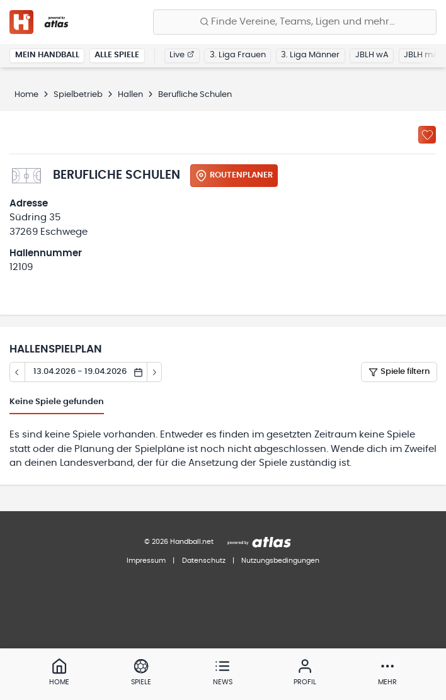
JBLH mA (421, 55)
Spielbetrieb (78, 95)
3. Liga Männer (310, 55)
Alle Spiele (116, 55)
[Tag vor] (155, 372)
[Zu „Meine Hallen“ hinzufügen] (427, 135)
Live (181, 55)
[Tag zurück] (17, 372)
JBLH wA (372, 55)
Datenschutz (204, 560)
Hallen (130, 95)
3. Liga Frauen (238, 55)
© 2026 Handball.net (179, 541)
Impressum (146, 560)
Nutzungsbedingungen (280, 560)
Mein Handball (47, 55)
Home (26, 95)
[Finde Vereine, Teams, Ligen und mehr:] (295, 22)
